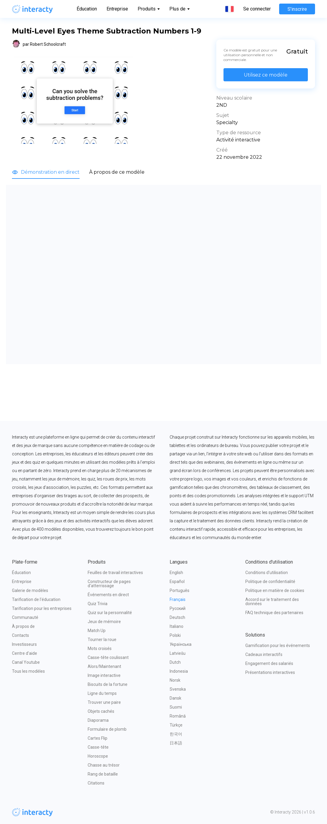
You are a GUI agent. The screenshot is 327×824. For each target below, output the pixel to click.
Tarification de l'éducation (36, 599)
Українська (180, 644)
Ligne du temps (102, 693)
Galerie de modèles (30, 590)
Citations (96, 783)
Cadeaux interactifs (263, 654)
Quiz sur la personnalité (110, 612)
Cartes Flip (97, 738)
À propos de (23, 626)
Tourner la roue (102, 639)
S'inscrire (297, 9)
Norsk (175, 680)
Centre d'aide (24, 653)
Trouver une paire (104, 702)
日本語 (176, 743)
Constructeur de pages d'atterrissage (110, 583)
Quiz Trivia (97, 603)
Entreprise (117, 9)
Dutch (175, 662)
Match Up (97, 630)
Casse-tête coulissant (108, 657)
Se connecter (257, 9)
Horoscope (98, 756)
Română (178, 716)
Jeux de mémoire (104, 621)
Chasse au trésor (104, 765)
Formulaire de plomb (107, 729)
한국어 (176, 734)
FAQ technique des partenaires (274, 612)
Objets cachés (101, 711)
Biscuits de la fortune (107, 684)
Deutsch (177, 617)
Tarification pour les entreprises (42, 608)
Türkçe (176, 725)
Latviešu (177, 653)
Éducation (87, 9)
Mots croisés (100, 648)
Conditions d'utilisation (266, 572)
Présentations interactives (270, 672)
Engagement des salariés (269, 663)
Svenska (178, 689)
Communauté (25, 617)
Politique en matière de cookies (274, 590)
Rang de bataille (103, 774)
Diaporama (98, 720)
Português (179, 590)
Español (177, 581)
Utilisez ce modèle (266, 75)
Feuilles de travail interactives (115, 572)
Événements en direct (108, 594)
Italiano (176, 626)
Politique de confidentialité (270, 581)
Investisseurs (24, 644)
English (176, 572)
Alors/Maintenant (104, 666)
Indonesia (179, 671)
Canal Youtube (26, 662)
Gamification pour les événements (277, 645)
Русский (177, 608)
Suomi (176, 707)
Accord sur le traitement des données (272, 601)
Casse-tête (98, 747)
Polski (175, 635)
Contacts (20, 635)
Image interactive (104, 675)
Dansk (175, 698)
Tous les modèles (28, 671)
